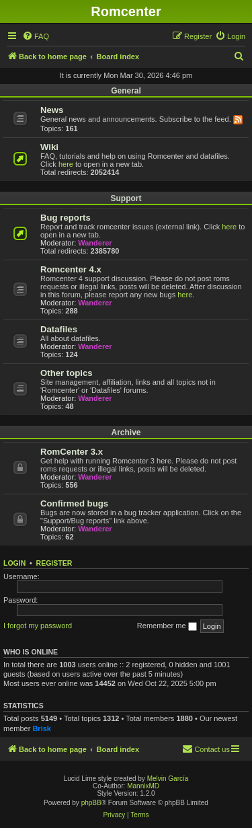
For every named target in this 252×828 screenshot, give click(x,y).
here (65, 164)
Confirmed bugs (74, 503)
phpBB (91, 802)
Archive (125, 432)
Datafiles (58, 329)
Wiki (49, 147)
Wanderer (95, 243)
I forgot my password (37, 626)
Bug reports (65, 218)
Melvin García (168, 778)
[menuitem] (35, 36)
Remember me (167, 626)
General (126, 91)
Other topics (66, 373)
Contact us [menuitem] (206, 748)
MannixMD (143, 786)
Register (54, 563)
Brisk (41, 728)
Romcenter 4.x (70, 269)
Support (126, 198)
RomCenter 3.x (71, 452)
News (51, 110)
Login (14, 563)
